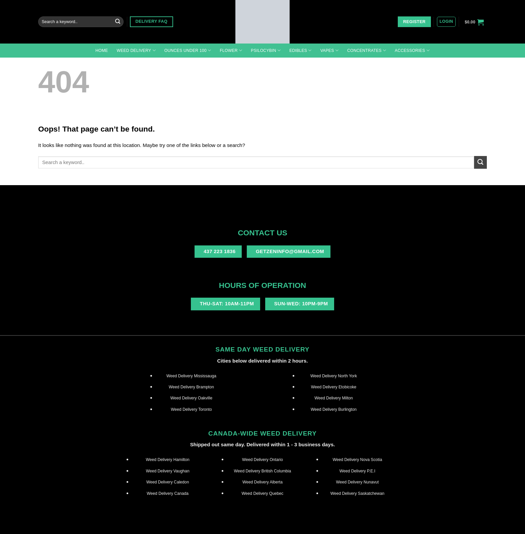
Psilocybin (266, 50)
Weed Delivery (136, 50)
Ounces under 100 (187, 50)
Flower (231, 50)
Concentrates (366, 50)
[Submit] (117, 21)
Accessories (412, 50)
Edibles (300, 50)
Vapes (329, 50)
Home (101, 50)
